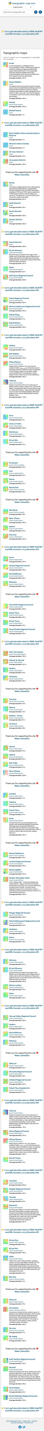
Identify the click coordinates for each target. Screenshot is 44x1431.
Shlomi (12, 707)
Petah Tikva (14, 810)
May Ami (12, 535)
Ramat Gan (14, 487)
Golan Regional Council (19, 298)
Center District (15, 219)
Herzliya (12, 699)
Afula (11, 267)
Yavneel (12, 1197)
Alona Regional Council (19, 1131)
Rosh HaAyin (14, 1388)
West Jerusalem (16, 652)
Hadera (12, 668)
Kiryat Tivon (14, 621)
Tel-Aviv (12, 1328)
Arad (11, 818)
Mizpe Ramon (15, 362)
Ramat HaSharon (16, 853)
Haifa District (15, 203)
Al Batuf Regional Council (20, 1080)
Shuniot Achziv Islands (19, 144)
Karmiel (12, 1367)
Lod (10, 471)
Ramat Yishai (14, 1158)
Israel (11, 63)
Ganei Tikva (14, 613)
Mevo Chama (14, 771)
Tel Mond (13, 724)
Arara (11, 557)
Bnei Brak (13, 510)
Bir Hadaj (13, 1336)
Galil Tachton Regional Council (22, 1359)
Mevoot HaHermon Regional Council (24, 306)
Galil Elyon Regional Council (21, 276)
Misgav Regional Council (19, 913)
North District (18, 104)
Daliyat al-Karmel (16, 660)
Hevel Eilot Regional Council (21, 605)
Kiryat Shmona (15, 250)
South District (15, 242)
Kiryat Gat (13, 1248)
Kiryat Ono (13, 1240)
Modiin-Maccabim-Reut (19, 878)
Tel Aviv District (19, 1242)
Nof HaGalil (14, 354)
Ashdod (12, 794)
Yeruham (13, 1181)
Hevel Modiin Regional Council (22, 629)
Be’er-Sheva (14, 518)
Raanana (13, 582)
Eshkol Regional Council (19, 566)
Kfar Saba (13, 763)
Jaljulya (12, 802)
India (10, 185)
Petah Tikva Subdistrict (19, 1088)
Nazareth (13, 1205)
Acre (11, 415)
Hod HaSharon (15, 574)
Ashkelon (13, 677)
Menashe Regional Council (20, 1072)
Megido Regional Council (19, 1189)
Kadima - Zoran (15, 716)
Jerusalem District (17, 160)
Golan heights (15, 870)
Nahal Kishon (14, 323)
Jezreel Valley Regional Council (22, 1016)
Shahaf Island (15, 110)
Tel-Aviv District (16, 152)
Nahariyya (13, 432)
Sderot (12, 526)
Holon (11, 937)
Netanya (12, 960)
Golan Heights (15, 82)
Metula (12, 102)
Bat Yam (12, 1277)
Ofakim (12, 346)
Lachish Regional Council (20, 861)
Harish (12, 746)
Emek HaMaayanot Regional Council (24, 921)
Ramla (11, 479)
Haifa (11, 1257)
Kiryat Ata (13, 440)
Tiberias (12, 381)
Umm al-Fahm (15, 424)
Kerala (11, 183)
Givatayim (13, 463)
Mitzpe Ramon (15, 1139)
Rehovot (12, 1063)
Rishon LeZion (15, 985)
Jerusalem (13, 1308)
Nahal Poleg (14, 315)
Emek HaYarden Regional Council (23, 1396)
